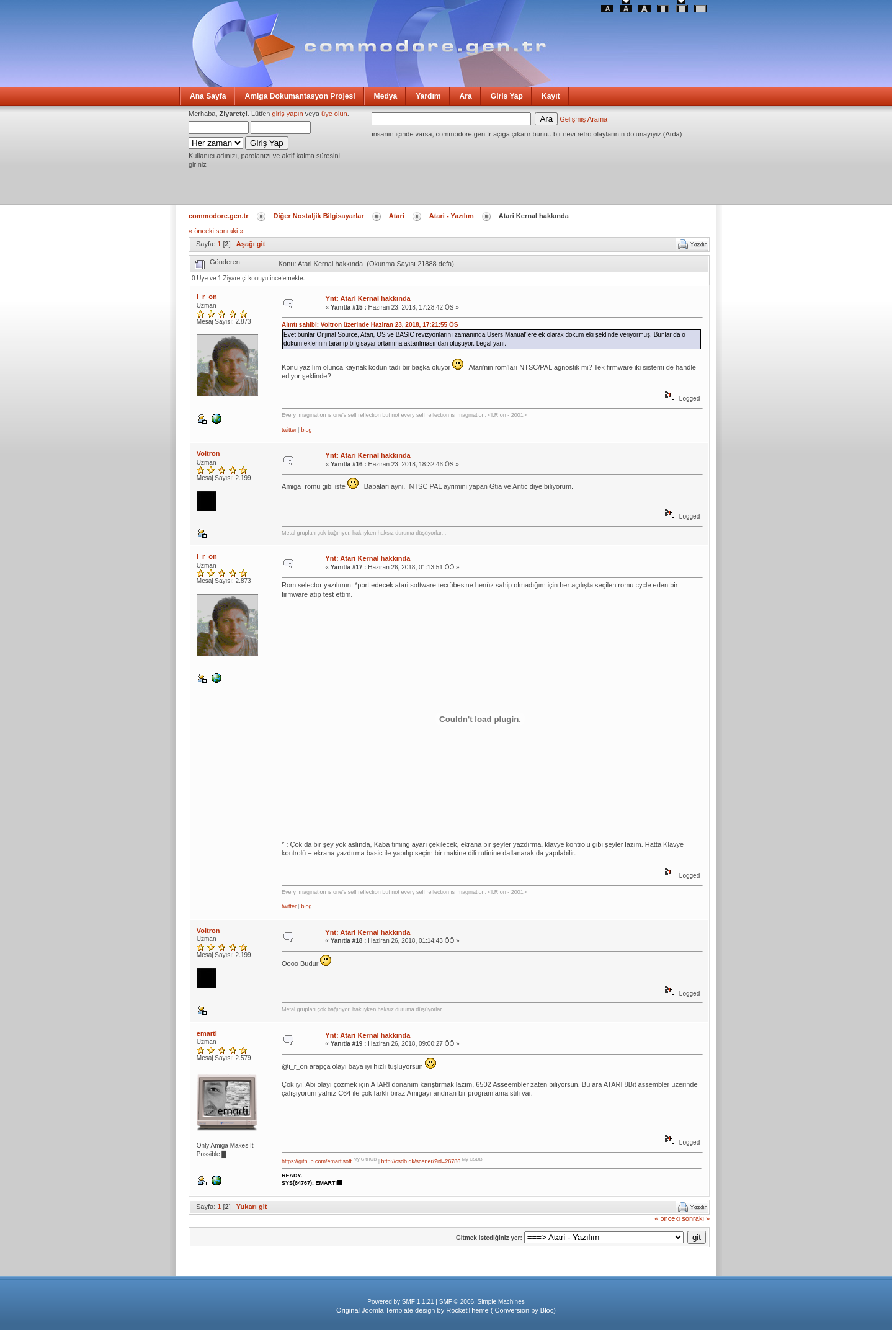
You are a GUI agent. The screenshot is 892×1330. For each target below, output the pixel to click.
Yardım (428, 96)
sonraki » (230, 230)
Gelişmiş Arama (583, 119)
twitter (289, 430)
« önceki (201, 230)
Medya (386, 96)
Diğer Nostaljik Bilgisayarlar (319, 216)
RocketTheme (467, 1310)
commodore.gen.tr (219, 216)
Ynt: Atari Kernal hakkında (368, 298)
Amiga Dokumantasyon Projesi (299, 96)
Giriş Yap (507, 96)
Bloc (546, 1310)
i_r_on (207, 296)
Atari (396, 216)
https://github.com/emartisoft (317, 1161)
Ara (466, 96)
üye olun (334, 113)
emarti (207, 1033)
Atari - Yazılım (451, 216)
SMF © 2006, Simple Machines (482, 1301)
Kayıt (551, 96)
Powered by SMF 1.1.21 (400, 1301)
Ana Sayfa (208, 96)
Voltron (208, 453)
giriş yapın (287, 113)
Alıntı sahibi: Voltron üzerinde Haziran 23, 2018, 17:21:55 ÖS (370, 324)
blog (306, 430)
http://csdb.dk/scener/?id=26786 (420, 1161)
